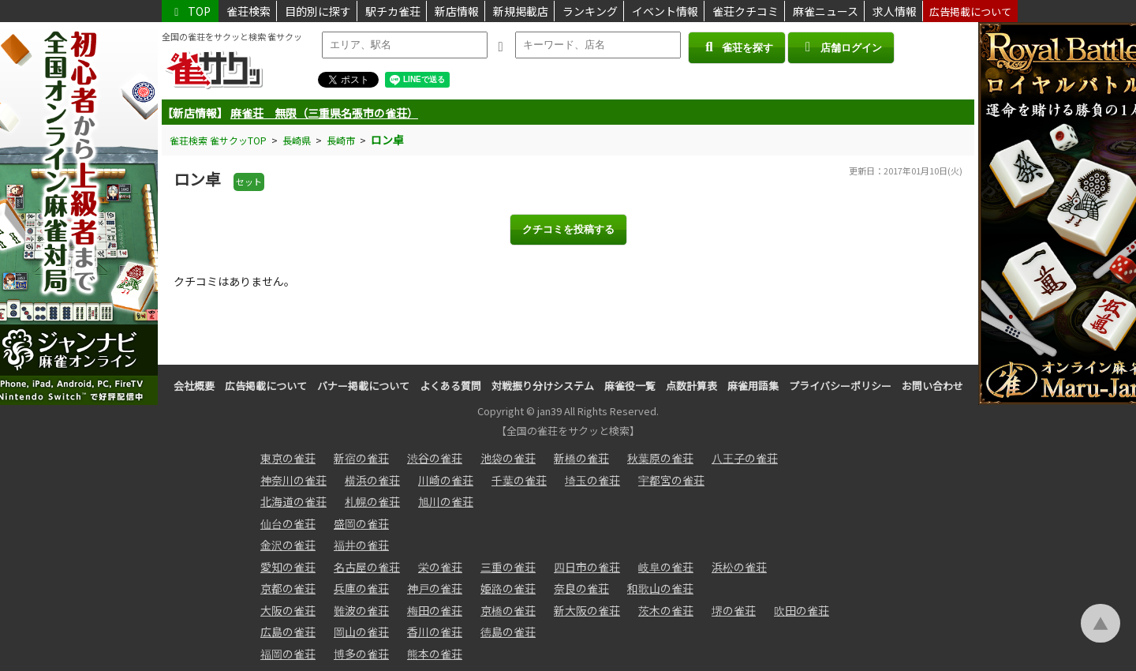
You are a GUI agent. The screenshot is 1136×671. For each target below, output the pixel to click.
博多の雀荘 (361, 654)
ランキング (590, 11)
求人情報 (895, 11)
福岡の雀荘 (288, 654)
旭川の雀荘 (445, 501)
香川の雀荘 (434, 631)
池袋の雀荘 (508, 458)
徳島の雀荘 (508, 631)
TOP (190, 11)
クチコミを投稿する (568, 229)
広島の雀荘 (288, 631)
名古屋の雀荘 (367, 567)
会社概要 (194, 385)
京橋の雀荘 (508, 610)
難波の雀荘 (361, 610)
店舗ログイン (841, 47)
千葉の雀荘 (519, 480)
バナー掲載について (363, 385)
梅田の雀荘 (434, 610)
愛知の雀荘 (288, 567)
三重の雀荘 (508, 567)
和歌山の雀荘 (660, 588)
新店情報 (457, 11)
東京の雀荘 (288, 458)
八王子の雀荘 (745, 458)
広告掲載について (970, 11)
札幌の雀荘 (372, 501)
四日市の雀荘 (587, 567)
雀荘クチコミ (745, 11)
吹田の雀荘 (801, 610)
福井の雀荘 (361, 545)
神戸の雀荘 (434, 588)
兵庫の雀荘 (361, 588)
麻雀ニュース (825, 11)
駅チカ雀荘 (392, 11)
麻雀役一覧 (630, 385)
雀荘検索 (248, 11)
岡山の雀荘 (361, 631)
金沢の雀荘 (288, 545)
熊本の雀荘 (434, 654)
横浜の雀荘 (372, 480)
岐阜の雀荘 (665, 567)
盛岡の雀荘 (361, 523)
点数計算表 (691, 385)
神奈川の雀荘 (293, 480)
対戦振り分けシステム (542, 385)
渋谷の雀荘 (434, 458)
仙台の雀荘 (288, 523)
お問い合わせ (932, 385)
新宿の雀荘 (361, 458)
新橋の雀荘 (581, 458)
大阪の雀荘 (288, 610)
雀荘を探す (736, 47)
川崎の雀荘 (445, 480)
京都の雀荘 (288, 588)
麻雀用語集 (753, 385)
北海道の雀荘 (293, 501)
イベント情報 (665, 11)
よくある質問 (450, 385)
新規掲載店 (520, 11)
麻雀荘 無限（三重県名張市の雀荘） (324, 113)
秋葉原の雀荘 (660, 458)
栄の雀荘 (440, 567)
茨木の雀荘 (665, 610)
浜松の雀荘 (739, 567)
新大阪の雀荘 (587, 610)
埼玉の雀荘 (592, 480)
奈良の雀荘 (581, 588)
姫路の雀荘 (508, 588)
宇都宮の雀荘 (671, 480)
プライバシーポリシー (840, 385)
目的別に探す (318, 11)
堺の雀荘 (734, 610)
